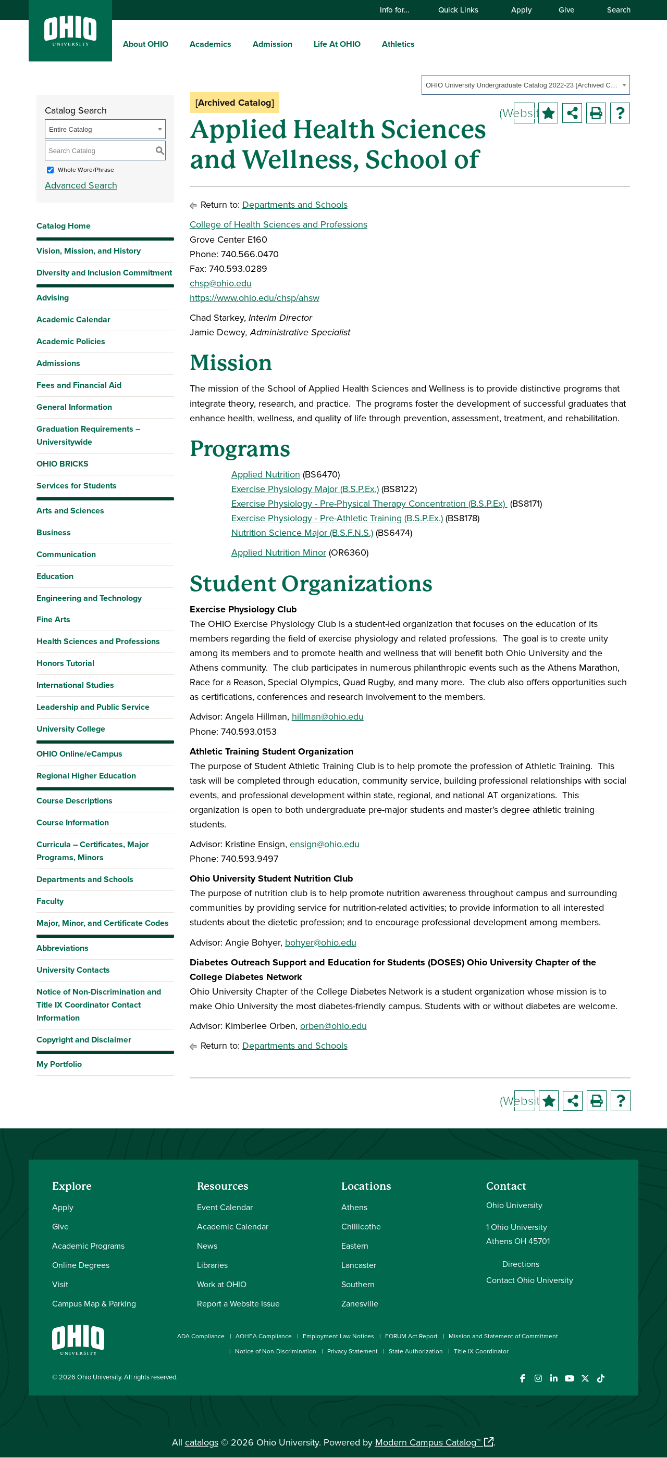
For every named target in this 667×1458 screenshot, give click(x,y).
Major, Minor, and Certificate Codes (102, 923)
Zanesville (359, 1303)
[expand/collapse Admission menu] (300, 43)
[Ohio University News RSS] (616, 1378)
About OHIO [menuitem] (145, 44)
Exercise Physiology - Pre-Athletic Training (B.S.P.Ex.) (337, 517)
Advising (52, 298)
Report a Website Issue (238, 1303)
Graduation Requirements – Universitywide (88, 435)
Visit (60, 1284)
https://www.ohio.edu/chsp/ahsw (254, 297)
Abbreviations (62, 948)
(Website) (524, 112)
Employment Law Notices (338, 1335)
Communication (66, 554)
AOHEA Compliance (264, 1335)
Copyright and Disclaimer (83, 1040)
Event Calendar (225, 1207)
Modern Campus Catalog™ (427, 1442)
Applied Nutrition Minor (278, 552)
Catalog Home (63, 226)
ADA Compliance (201, 1335)
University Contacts (73, 970)
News (207, 1245)
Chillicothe (361, 1226)
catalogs (201, 1442)
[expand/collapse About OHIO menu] (176, 43)
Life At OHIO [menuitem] (337, 44)
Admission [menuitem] (272, 44)
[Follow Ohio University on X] (584, 1378)
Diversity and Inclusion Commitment (104, 273)
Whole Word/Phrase (86, 169)
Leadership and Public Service (93, 707)
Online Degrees (80, 1265)
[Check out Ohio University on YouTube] (569, 1378)
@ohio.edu (342, 716)
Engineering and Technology (89, 598)
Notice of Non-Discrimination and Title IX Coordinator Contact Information (98, 1005)
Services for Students (76, 486)
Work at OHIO (221, 1284)
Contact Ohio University (529, 1280)
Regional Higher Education (86, 776)
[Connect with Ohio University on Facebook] (522, 1378)
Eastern (354, 1245)
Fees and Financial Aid (78, 385)
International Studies (75, 685)
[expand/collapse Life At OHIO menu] (368, 43)
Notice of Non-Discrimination (275, 1351)
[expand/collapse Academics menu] (239, 43)
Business (53, 532)
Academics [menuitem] (210, 44)
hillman (306, 716)
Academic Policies (70, 341)
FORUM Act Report (411, 1335)
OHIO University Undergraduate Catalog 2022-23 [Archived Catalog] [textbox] (522, 85)
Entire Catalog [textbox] (70, 129)
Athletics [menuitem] (398, 44)
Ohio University (99, 1376)
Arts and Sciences (70, 511)
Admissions (58, 363)
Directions (520, 1264)
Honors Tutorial (65, 663)
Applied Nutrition (265, 474)
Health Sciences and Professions (98, 641)
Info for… (399, 9)
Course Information (72, 822)
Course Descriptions (74, 801)
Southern (358, 1284)
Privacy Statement (352, 1351)
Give (566, 9)
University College (70, 729)
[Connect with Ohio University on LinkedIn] (553, 1378)
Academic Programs (88, 1245)
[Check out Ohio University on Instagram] (538, 1378)
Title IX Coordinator (481, 1351)
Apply (521, 9)
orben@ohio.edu (333, 1025)
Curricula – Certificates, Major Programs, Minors (92, 850)
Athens (354, 1207)
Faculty (50, 901)
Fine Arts (53, 619)
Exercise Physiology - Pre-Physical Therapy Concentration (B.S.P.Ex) (369, 503)
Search (614, 9)
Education (54, 576)
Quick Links (463, 9)
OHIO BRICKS (62, 464)
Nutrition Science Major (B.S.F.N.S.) (302, 532)
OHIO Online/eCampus (79, 754)
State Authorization (416, 1351)
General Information (74, 407)
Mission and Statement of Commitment (503, 1335)
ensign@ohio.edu (325, 843)
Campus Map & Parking (94, 1303)
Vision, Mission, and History (88, 251)
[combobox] (526, 85)
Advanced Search (81, 185)
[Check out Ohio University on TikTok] (600, 1378)
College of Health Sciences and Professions (278, 224)
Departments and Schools (84, 879)
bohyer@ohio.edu (320, 942)
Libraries (212, 1265)
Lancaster (358, 1265)
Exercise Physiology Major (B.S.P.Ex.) (305, 488)
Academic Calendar (73, 319)
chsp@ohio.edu (221, 283)
